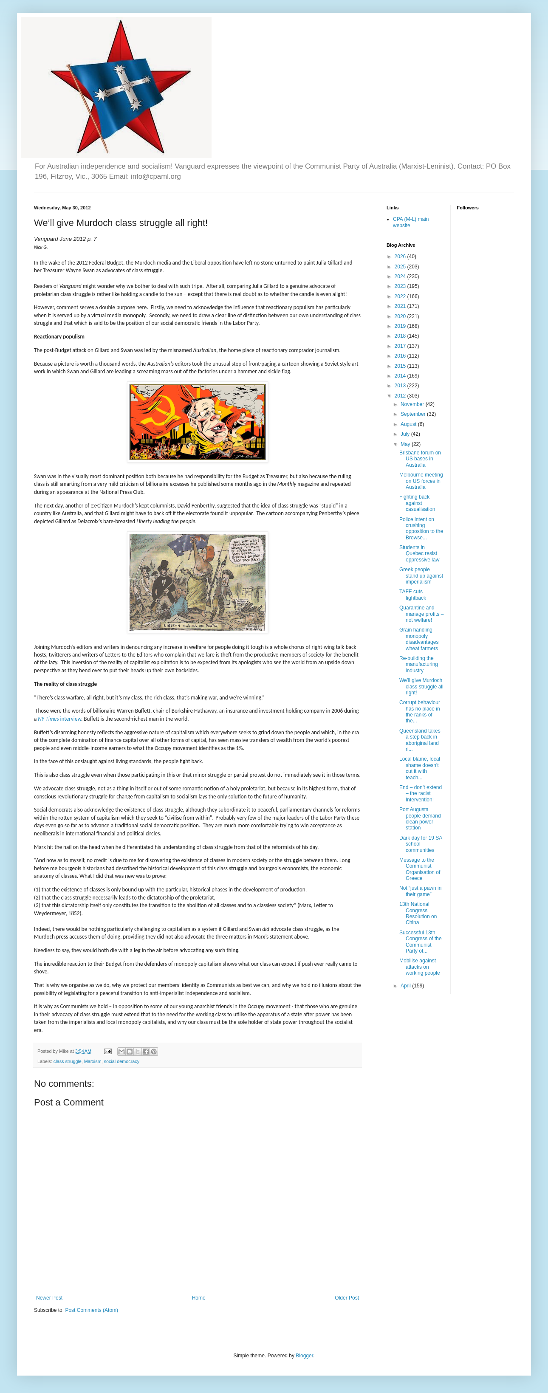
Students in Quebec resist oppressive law (419, 553)
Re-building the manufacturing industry (418, 664)
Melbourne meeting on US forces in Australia (421, 481)
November (413, 404)
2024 (401, 276)
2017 (401, 346)
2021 (401, 306)
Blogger (304, 1356)
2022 (401, 296)
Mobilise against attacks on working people (419, 967)
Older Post (347, 1298)
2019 (401, 326)
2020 (401, 316)
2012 (401, 396)
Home (199, 1298)
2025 (401, 267)
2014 (401, 376)
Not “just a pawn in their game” (420, 891)
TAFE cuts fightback (412, 595)
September (414, 414)
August (409, 424)
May (406, 444)
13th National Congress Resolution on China (418, 913)
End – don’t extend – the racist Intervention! (420, 793)
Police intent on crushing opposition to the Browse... (421, 528)
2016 (401, 356)
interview (59, 718)
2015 (401, 366)
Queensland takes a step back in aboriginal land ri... (420, 740)
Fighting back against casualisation (417, 503)
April (406, 986)
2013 (401, 386)
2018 (401, 336)
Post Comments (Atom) (91, 1310)
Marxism (93, 1061)
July (406, 434)
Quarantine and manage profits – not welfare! (421, 614)
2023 (401, 286)
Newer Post (49, 1298)
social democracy (121, 1061)
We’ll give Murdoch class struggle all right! (421, 686)
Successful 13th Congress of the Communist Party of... (420, 942)
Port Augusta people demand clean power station (420, 818)
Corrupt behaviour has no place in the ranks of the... (419, 711)
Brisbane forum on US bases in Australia (420, 459)
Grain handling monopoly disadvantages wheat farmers (418, 639)
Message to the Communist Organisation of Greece (419, 869)
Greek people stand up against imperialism (421, 576)
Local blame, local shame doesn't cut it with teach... (419, 768)
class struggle (68, 1061)
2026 (401, 256)
